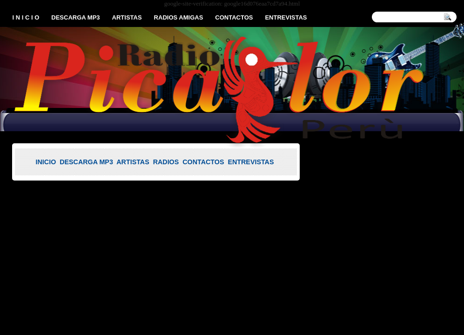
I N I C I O (26, 17)
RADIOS (166, 162)
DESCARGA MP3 (75, 17)
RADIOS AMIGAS (178, 17)
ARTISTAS (127, 17)
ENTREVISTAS (286, 17)
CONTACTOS (234, 17)
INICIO (46, 162)
